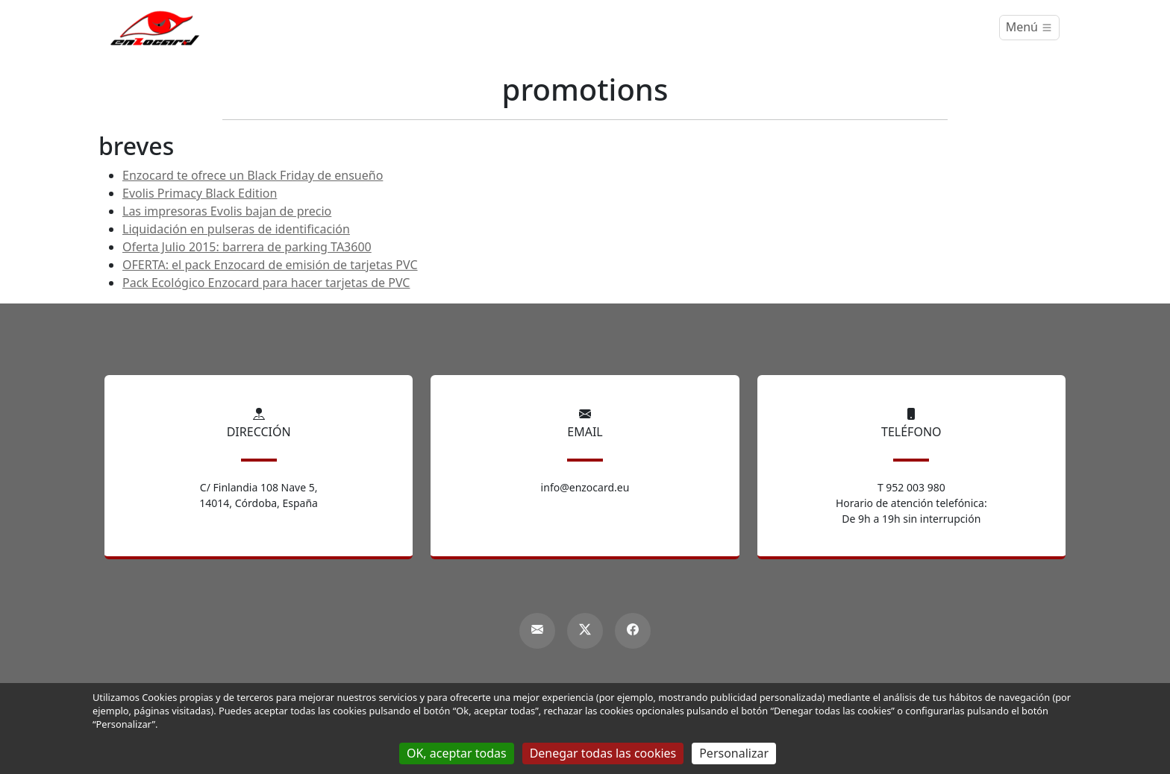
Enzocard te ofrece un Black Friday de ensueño (252, 175)
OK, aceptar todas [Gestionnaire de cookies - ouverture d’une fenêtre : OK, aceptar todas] (457, 753)
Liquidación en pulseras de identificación (236, 229)
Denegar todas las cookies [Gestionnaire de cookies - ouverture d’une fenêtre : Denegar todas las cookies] (603, 753)
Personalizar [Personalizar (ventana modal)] (734, 753)
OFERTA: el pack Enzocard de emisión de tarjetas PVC (270, 265)
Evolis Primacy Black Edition (199, 193)
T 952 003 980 (911, 487)
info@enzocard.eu (585, 487)
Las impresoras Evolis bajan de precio (226, 211)
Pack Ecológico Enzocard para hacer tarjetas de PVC (266, 282)
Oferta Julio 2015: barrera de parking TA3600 (247, 247)
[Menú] (1029, 27)
